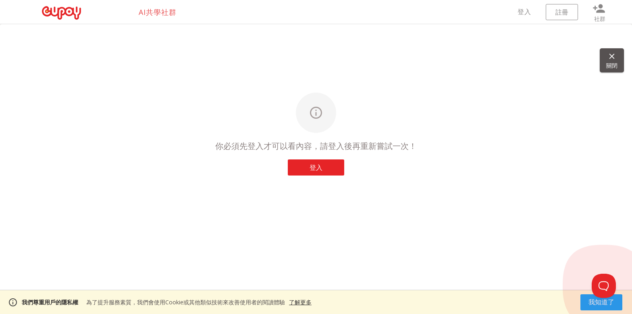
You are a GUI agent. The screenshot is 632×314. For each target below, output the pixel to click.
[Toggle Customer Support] (604, 286)
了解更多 (300, 302)
